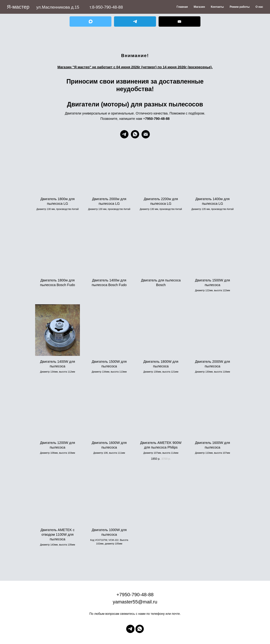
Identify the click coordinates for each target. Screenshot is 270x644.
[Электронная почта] (146, 134)
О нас (259, 6)
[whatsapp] (135, 134)
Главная (182, 6)
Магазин (199, 6)
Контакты (217, 6)
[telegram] (124, 134)
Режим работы (240, 6)
